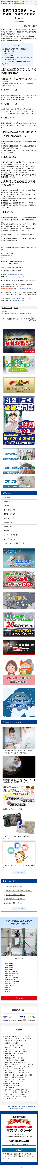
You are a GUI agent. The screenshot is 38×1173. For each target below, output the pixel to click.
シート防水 (7, 1051)
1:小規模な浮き (10, 60)
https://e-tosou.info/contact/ (17, 300)
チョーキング (17, 1036)
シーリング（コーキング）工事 (14, 1045)
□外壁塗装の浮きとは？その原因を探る (15, 49)
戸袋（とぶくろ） (9, 1071)
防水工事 (7, 506)
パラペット (22, 1094)
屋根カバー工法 (9, 518)
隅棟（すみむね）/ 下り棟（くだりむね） (17, 1090)
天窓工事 (7, 531)
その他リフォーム (10, 539)
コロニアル (16, 1098)
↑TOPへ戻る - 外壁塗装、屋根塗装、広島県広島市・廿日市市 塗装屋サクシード (19, 1108)
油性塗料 (7, 1043)
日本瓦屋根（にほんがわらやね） (14, 1058)
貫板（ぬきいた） (9, 1081)
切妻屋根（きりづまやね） (12, 1086)
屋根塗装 (7, 501)
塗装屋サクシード (14, 1167)
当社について (20, 998)
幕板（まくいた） (9, 1073)
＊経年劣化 (8, 55)
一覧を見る (19, 873)
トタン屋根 (7, 1060)
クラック (7, 1036)
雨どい (6, 1077)
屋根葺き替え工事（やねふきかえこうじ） (17, 1062)
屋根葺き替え (8, 526)
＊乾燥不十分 (9, 51)
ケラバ (21, 1081)
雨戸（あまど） (23, 1071)
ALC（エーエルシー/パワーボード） (15, 1041)
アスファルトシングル (20, 1096)
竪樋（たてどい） (9, 1094)
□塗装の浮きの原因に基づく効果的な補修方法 (17, 57)
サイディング (27, 1039)
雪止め (6, 1064)
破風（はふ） (23, 1079)
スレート (7, 1098)
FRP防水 (7, 1096)
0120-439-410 (19, 261)
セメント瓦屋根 (9, 1056)
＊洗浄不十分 (9, 53)
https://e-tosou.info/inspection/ (23, 288)
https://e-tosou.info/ (7, 255)
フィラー (27, 1036)
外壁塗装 (7, 497)
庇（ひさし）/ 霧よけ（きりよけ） (15, 1068)
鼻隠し (15, 1092)
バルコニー (7, 1047)
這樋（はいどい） (24, 1073)
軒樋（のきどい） (25, 1092)
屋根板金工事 (8, 522)
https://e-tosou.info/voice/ (16, 277)
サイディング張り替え (11, 535)
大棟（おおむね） (9, 1088)
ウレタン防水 (23, 1049)
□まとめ (5, 64)
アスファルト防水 (9, 1049)
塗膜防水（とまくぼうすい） (23, 1051)
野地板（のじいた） (10, 1066)
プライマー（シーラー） (12, 1039)
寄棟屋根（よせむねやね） (12, 1083)
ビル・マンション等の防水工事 (14, 543)
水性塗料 (16, 1043)
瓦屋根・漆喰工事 (10, 514)
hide (18, 45)
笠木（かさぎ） (25, 1066)
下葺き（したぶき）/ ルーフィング (22, 1064)
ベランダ (17, 1047)
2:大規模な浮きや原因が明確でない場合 (17, 62)
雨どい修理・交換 (10, 510)
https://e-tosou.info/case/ (15, 274)
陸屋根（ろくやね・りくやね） (14, 1054)
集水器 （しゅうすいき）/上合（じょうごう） (18, 1075)
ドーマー (7, 1092)
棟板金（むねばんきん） (19, 1077)
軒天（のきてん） (9, 1079)
